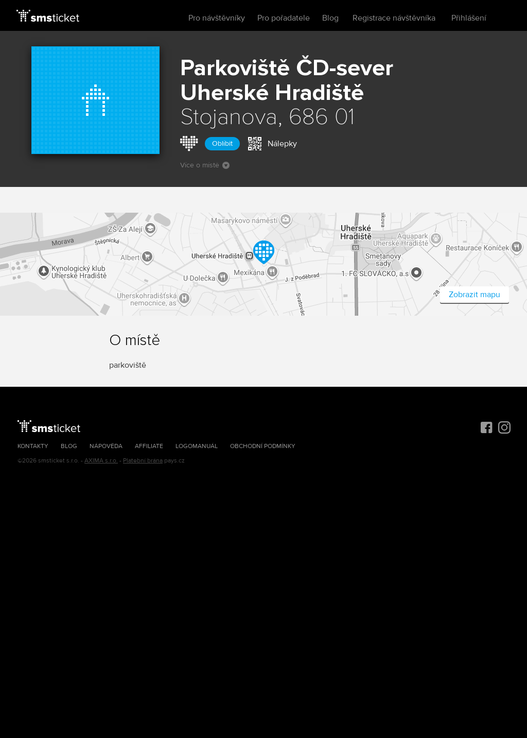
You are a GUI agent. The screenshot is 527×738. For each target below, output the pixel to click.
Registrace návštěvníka (394, 18)
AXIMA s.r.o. (101, 461)
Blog (330, 18)
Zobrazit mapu (474, 294)
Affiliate (149, 446)
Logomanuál (196, 446)
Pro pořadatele (283, 18)
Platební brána (143, 461)
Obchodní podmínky (262, 446)
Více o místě (205, 165)
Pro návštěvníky (216, 18)
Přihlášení (468, 18)
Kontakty (32, 446)
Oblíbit (222, 143)
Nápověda (106, 446)
